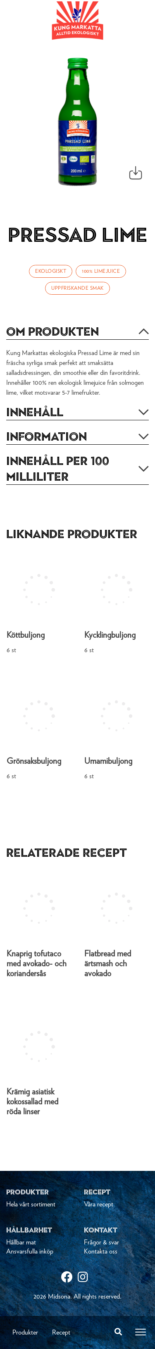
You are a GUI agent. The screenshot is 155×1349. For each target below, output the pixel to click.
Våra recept (98, 1204)
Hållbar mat (21, 1242)
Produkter (25, 1332)
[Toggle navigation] (140, 1332)
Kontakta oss (100, 1251)
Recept (61, 1332)
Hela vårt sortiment (30, 1204)
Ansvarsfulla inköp (29, 1251)
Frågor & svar (101, 1242)
